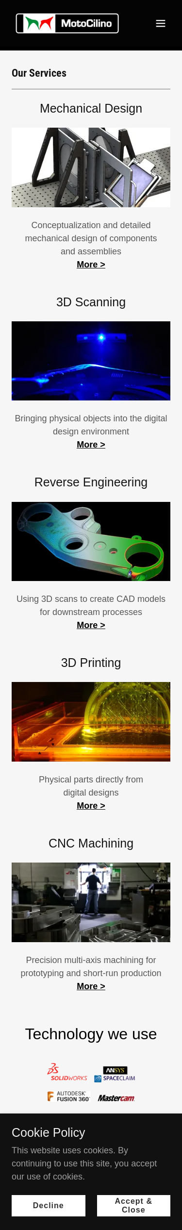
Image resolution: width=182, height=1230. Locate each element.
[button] (160, 23)
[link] (67, 23)
